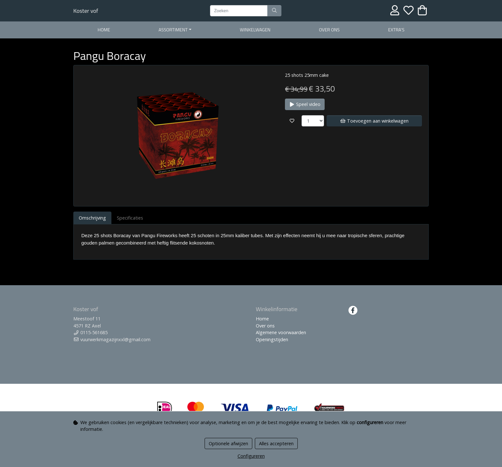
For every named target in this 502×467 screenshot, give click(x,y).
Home (104, 29)
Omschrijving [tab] (92, 218)
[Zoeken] (239, 11)
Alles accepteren (276, 443)
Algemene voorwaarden (281, 332)
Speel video (304, 104)
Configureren (251, 456)
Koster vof (85, 10)
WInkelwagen (255, 29)
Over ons (329, 29)
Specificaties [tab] (130, 218)
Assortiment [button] (173, 29)
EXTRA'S (396, 29)
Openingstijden (272, 339)
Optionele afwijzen (228, 443)
